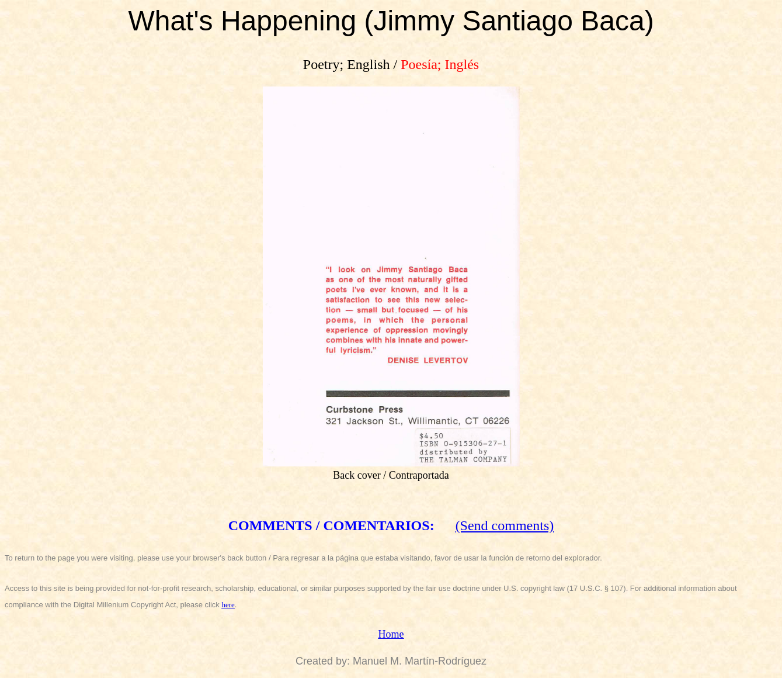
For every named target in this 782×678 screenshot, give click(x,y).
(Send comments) (505, 525)
